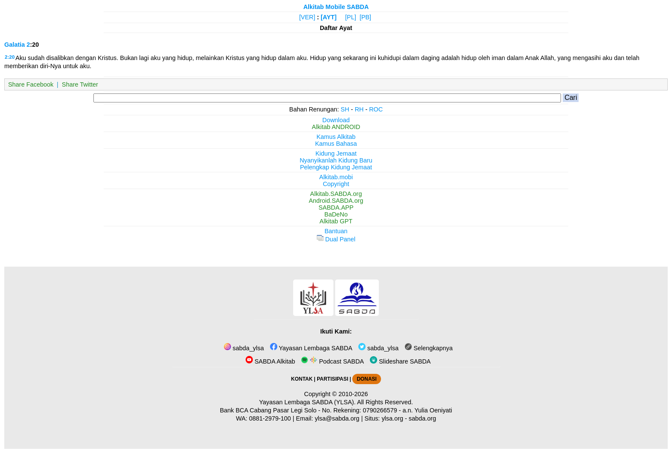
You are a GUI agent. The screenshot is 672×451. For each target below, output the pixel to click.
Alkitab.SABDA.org (336, 193)
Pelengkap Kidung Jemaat (336, 167)
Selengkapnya (429, 348)
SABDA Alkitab (270, 361)
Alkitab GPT (336, 221)
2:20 (10, 57)
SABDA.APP (336, 207)
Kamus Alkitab (335, 136)
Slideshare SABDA (400, 361)
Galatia (14, 44)
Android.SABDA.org (336, 200)
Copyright (336, 183)
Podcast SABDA (332, 361)
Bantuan (336, 231)
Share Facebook (31, 84)
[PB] (365, 17)
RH (359, 109)
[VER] (307, 17)
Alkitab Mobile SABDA (336, 6)
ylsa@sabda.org (337, 418)
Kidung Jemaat (336, 153)
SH (345, 109)
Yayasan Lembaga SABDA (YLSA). (307, 402)
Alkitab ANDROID (336, 126)
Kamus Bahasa (336, 143)
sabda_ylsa (244, 348)
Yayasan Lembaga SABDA (311, 348)
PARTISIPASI (332, 379)
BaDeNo (336, 214)
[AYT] (328, 17)
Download (336, 120)
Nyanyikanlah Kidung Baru (336, 160)
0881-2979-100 (270, 418)
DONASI (366, 379)
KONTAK (301, 379)
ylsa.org (392, 418)
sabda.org (422, 418)
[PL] (350, 17)
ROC (376, 109)
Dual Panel (336, 239)
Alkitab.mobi (336, 177)
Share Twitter (80, 84)
